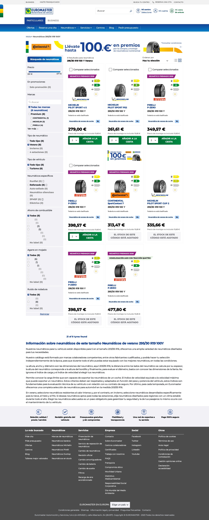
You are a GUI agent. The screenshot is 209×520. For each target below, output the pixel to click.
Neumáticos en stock (61, 458)
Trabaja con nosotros (114, 454)
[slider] (27, 72)
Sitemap (85, 510)
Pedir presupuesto (128, 28)
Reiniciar (44, 314)
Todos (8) (35, 215)
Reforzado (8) (37, 185)
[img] (96, 94)
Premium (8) (38, 114)
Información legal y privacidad (104, 510)
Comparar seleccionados (86, 69)
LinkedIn (136, 449)
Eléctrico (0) (36, 203)
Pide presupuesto (33, 441)
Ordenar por (148, 57)
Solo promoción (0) (40, 87)
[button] (43, 181)
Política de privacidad (168, 449)
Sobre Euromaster (113, 441)
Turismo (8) (36, 168)
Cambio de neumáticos (89, 451)
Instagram (136, 445)
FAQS (107, 458)
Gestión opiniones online (169, 461)
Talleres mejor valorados (36, 458)
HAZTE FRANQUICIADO (47, 2)
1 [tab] (102, 50)
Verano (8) (35, 144)
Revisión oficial (85, 455)
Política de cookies (167, 436)
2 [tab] (106, 50)
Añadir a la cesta (90, 140)
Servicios (85, 28)
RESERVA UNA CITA (162, 2)
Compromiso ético (114, 467)
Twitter (135, 441)
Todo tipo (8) (37, 141)
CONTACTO (178, 2)
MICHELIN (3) (39, 122)
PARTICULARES (35, 20)
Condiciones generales (68, 510)
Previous (28, 47)
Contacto (109, 436)
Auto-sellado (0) (39, 188)
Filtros (81, 473)
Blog (111, 28)
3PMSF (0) (35, 199)
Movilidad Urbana (113, 471)
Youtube (135, 454)
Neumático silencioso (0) (42, 194)
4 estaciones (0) (39, 152)
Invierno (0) (36, 148)
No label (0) (36, 242)
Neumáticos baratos (61, 441)
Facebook (136, 436)
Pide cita (29, 436)
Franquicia (110, 463)
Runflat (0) (36, 181)
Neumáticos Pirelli (60, 449)
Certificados (110, 449)
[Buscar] (112, 11)
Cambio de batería (87, 464)
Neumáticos (67, 28)
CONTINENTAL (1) (41, 118)
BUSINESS (30, 2)
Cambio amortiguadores (89, 459)
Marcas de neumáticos (62, 436)
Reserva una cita (47, 28)
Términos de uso (166, 441)
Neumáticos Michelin (61, 445)
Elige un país (119, 504)
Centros (100, 28)
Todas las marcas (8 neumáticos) (40, 109)
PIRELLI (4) (38, 125)
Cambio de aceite (86, 468)
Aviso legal (163, 445)
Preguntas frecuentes (130, 510)
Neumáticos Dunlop (61, 454)
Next (181, 47)
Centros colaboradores (115, 445)
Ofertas (30, 28)
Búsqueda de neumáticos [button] (44, 59)
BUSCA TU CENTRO (141, 2)
